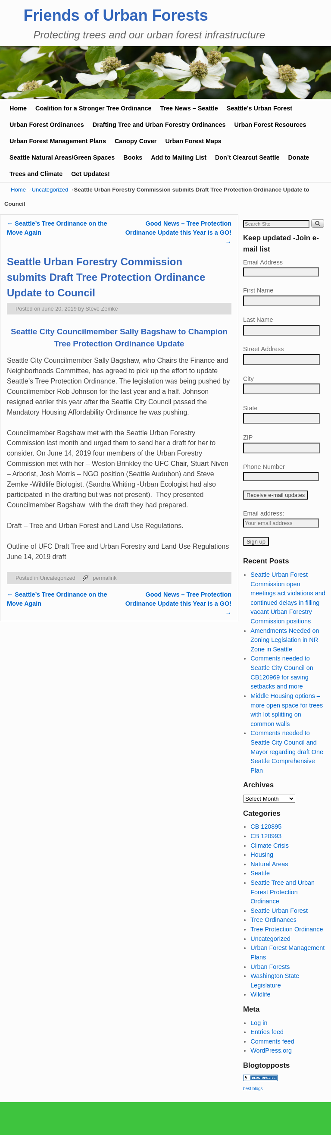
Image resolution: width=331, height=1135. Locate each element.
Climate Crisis (269, 845)
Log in (258, 1022)
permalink (104, 578)
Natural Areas (269, 864)
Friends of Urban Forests (116, 15)
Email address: (263, 513)
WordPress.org (271, 1050)
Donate (298, 157)
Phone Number (264, 466)
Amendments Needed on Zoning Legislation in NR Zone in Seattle (284, 640)
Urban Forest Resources (270, 124)
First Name (258, 290)
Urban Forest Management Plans (57, 141)
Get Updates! (90, 173)
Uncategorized (49, 189)
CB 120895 (265, 826)
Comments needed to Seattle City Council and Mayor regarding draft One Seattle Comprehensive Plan (286, 751)
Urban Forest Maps (193, 141)
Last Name (258, 319)
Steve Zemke (101, 308)
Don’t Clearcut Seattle (247, 157)
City (248, 378)
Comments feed (272, 1041)
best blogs (253, 1088)
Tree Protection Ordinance (286, 929)
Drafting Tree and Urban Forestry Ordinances (159, 124)
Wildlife (260, 994)
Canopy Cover (136, 141)
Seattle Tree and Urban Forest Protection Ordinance (282, 892)
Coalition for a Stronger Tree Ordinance (93, 108)
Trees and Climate (35, 173)
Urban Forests (270, 966)
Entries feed (267, 1031)
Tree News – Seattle (189, 108)
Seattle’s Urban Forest (259, 108)
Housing (261, 854)
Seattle (260, 873)
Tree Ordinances (273, 919)
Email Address (263, 262)
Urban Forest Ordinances (46, 124)
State (250, 408)
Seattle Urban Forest (279, 910)
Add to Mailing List (178, 157)
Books (132, 157)
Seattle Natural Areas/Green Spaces (62, 157)
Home (18, 108)
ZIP (248, 437)
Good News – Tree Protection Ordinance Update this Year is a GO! (178, 232)
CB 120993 (265, 836)
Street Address (263, 349)
